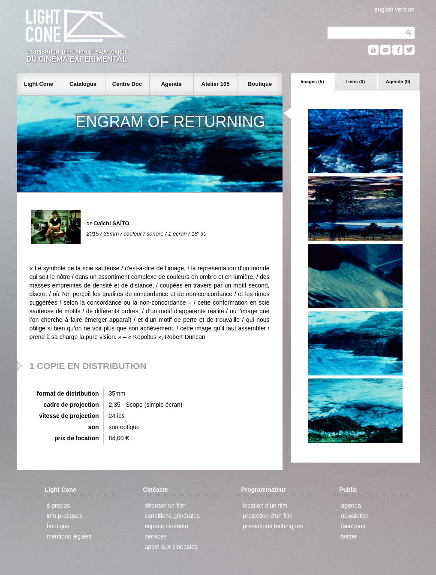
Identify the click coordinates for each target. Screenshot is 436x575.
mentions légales (69, 536)
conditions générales (172, 515)
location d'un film (265, 505)
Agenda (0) (398, 81)
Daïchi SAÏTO (111, 223)
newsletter (354, 515)
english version (394, 9)
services (156, 536)
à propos (58, 505)
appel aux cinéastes (171, 546)
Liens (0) (355, 81)
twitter (349, 536)
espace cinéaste (166, 526)
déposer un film (165, 505)
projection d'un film (267, 515)
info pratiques (65, 515)
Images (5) (312, 81)
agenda (351, 505)
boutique (58, 526)
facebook (353, 526)
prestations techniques (273, 526)
